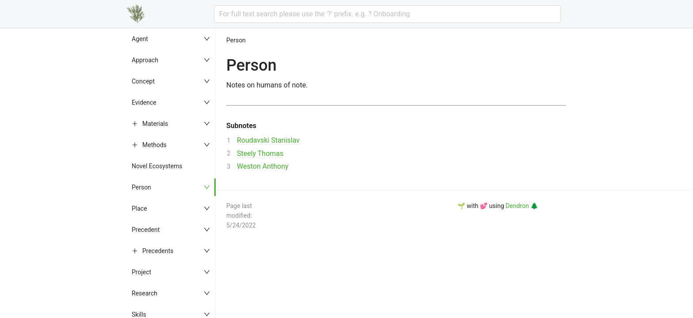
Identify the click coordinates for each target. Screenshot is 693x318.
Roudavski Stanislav (268, 140)
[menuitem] (171, 39)
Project (141, 272)
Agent (140, 38)
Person (141, 187)
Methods (154, 144)
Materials (155, 123)
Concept (143, 81)
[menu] (171, 173)
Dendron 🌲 (522, 205)
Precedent (146, 229)
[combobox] (387, 14)
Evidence (144, 102)
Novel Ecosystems (157, 166)
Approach (145, 60)
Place (139, 208)
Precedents (157, 250)
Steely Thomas (260, 153)
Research (144, 293)
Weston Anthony (263, 166)
